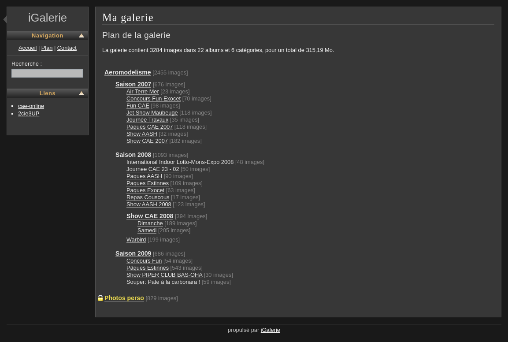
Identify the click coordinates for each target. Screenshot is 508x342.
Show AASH (141, 133)
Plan (47, 48)
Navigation (47, 35)
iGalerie (47, 17)
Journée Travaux (147, 119)
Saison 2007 (133, 84)
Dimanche (150, 223)
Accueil (28, 48)
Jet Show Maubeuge (152, 112)
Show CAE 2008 (149, 215)
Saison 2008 (133, 154)
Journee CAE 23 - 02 (152, 169)
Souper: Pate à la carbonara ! (163, 282)
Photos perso (124, 297)
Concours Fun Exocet (153, 98)
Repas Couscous (147, 197)
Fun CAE (137, 105)
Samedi (146, 230)
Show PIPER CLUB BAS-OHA (164, 274)
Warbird (136, 239)
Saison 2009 (133, 253)
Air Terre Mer (142, 91)
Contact (67, 48)
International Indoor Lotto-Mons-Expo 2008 (180, 162)
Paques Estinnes (147, 183)
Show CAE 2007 (147, 141)
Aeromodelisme (127, 72)
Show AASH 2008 (148, 204)
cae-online (31, 106)
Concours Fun (144, 260)
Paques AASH (144, 176)
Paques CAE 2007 (149, 126)
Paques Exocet (145, 190)
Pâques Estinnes (147, 267)
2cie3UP (28, 113)
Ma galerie (128, 17)
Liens (48, 93)
